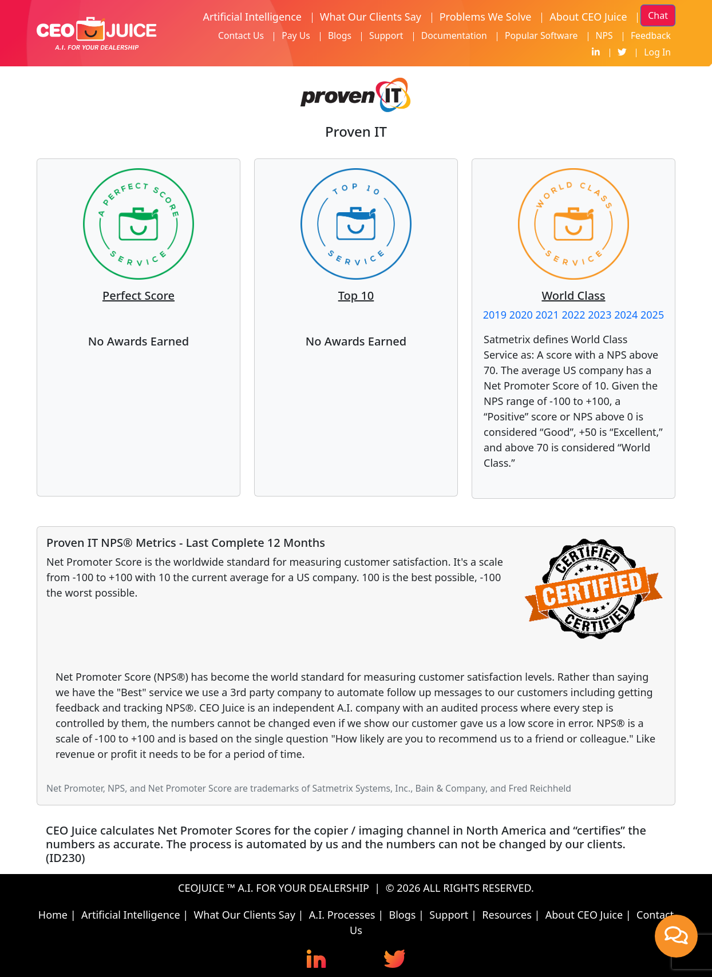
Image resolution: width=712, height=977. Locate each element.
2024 (626, 314)
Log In (657, 52)
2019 (495, 314)
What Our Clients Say (370, 16)
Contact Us (241, 35)
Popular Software (541, 35)
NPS (604, 35)
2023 (599, 314)
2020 (521, 314)
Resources (506, 915)
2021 (547, 314)
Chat (658, 15)
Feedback (651, 35)
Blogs (339, 35)
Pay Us (296, 35)
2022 (573, 314)
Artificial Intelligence (252, 16)
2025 (652, 314)
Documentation (454, 35)
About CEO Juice (588, 16)
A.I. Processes (342, 915)
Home (53, 915)
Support (386, 35)
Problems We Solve (486, 16)
